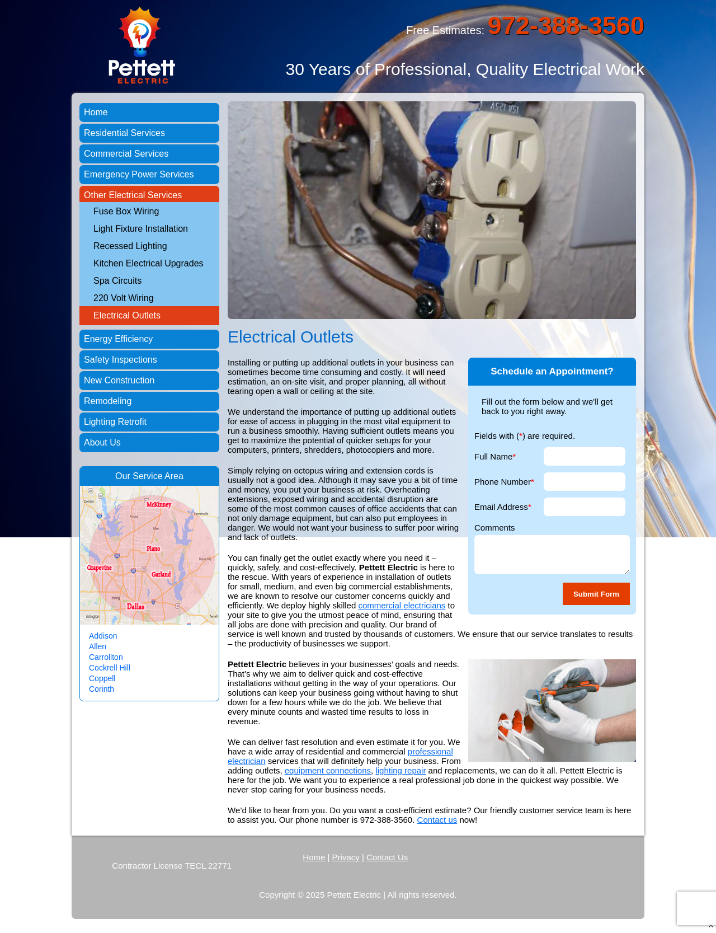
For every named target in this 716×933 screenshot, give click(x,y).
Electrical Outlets (127, 315)
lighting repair (400, 770)
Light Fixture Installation (140, 228)
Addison (103, 635)
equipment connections (328, 770)
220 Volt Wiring (123, 298)
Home (96, 112)
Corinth (101, 688)
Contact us (437, 819)
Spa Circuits (117, 280)
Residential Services (124, 133)
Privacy (346, 857)
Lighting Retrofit (115, 421)
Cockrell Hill (109, 667)
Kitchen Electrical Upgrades (148, 263)
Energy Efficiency (118, 339)
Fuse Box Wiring (126, 211)
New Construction (119, 380)
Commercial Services (126, 153)
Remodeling (107, 401)
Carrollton (106, 657)
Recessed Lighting (130, 246)
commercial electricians (401, 605)
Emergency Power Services (139, 174)
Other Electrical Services (133, 195)
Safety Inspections (120, 359)
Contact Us (387, 857)
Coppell (102, 678)
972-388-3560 (566, 25)
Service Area (158, 476)
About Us (102, 442)
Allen (97, 646)
